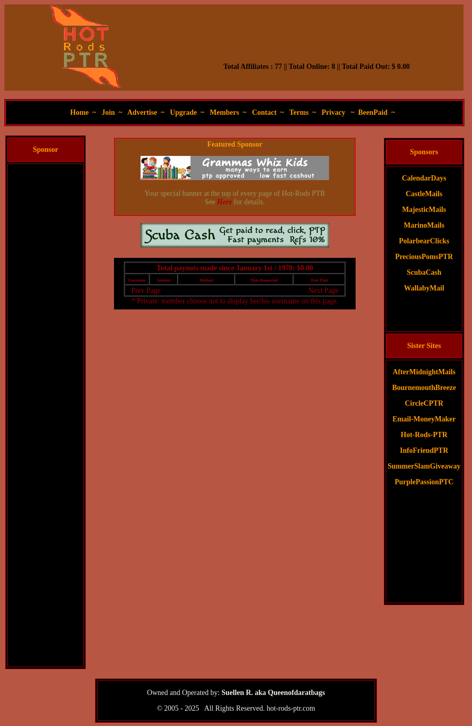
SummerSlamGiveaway (424, 466)
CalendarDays (424, 178)
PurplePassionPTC (424, 482)
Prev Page (145, 290)
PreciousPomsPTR (424, 257)
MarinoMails (424, 225)
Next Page (323, 290)
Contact (264, 112)
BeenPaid (372, 112)
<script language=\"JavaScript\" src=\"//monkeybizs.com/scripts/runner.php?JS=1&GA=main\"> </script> (235, 235)
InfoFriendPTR (424, 450)
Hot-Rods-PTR (424, 435)
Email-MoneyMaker (424, 419)
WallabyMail (424, 288)
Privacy (333, 112)
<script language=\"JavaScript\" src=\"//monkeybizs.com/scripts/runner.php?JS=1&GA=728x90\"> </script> (316, 42)
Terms (298, 112)
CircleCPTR (424, 403)
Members (224, 112)
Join (108, 112)
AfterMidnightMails (424, 372)
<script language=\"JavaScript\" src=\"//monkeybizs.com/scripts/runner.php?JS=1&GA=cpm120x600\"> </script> (45, 285)
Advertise (142, 112)
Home (79, 112)
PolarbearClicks (424, 241)
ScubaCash (424, 272)
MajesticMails (424, 209)
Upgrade (183, 112)
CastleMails (424, 194)
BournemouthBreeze (424, 388)
